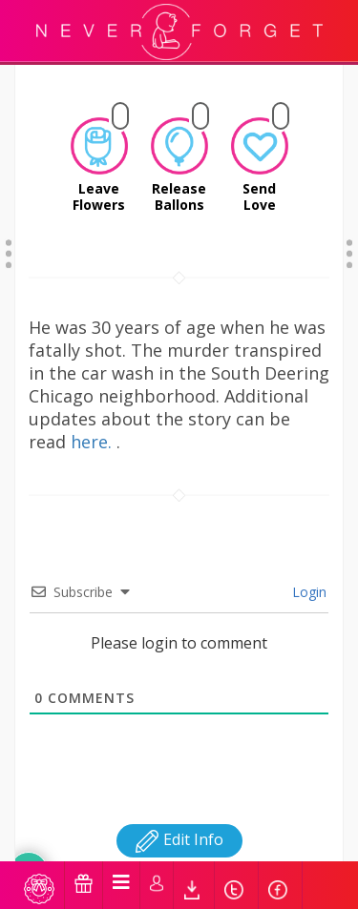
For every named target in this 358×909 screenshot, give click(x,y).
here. (93, 417)
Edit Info (179, 815)
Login (307, 568)
